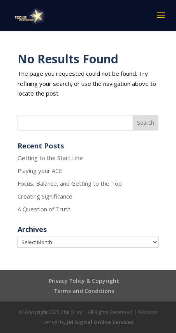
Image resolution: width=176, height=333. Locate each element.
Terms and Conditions (83, 291)
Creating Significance (45, 196)
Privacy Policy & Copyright (84, 280)
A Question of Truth (44, 209)
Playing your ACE (40, 170)
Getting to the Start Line (50, 158)
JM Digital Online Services (100, 322)
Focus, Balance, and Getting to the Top (70, 183)
